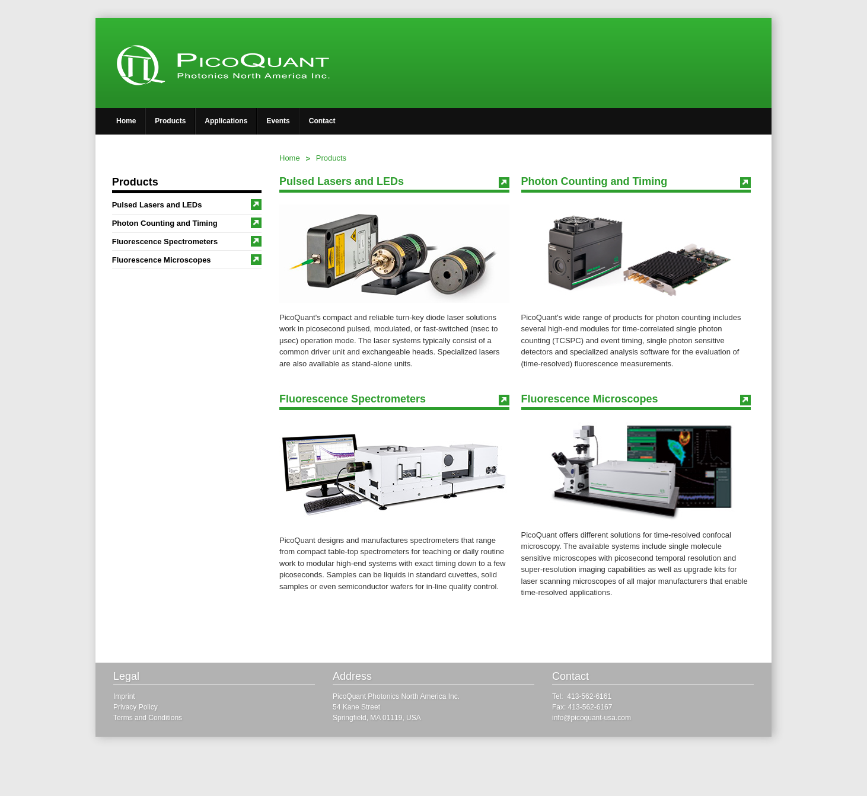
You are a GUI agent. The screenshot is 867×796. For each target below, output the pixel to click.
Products (170, 121)
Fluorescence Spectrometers (187, 241)
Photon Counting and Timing (187, 223)
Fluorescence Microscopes (187, 259)
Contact (322, 121)
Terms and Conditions (147, 718)
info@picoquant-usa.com (591, 718)
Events (277, 121)
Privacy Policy (135, 707)
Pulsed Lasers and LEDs (187, 204)
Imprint (124, 696)
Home (126, 121)
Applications (226, 121)
